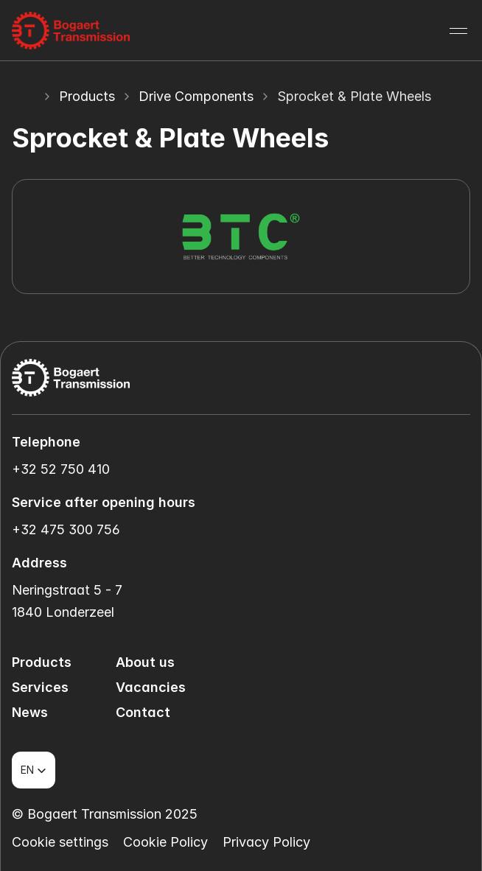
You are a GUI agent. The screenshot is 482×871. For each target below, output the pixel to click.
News (30, 712)
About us (145, 662)
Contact (143, 712)
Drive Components (196, 96)
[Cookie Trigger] (60, 842)
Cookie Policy (165, 842)
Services (40, 687)
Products (87, 96)
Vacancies (151, 687)
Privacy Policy (266, 842)
